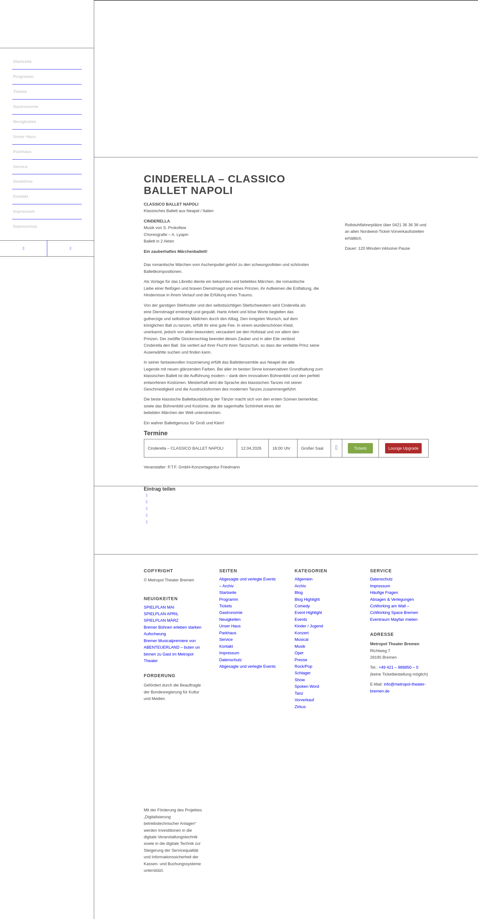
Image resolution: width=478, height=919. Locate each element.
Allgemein (304, 579)
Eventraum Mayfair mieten (394, 619)
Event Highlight (308, 612)
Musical (301, 639)
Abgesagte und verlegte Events (247, 666)
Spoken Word (307, 686)
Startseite (227, 592)
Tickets (225, 606)
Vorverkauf (304, 699)
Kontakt (226, 646)
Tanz (299, 693)
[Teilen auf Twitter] (147, 501)
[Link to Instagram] (70, 248)
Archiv (300, 586)
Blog (299, 592)
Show (300, 679)
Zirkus (300, 706)
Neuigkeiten (230, 619)
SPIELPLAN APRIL (161, 613)
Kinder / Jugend (309, 626)
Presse (301, 659)
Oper (299, 653)
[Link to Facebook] (23, 248)
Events (301, 619)
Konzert (302, 633)
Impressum (229, 653)
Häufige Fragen (384, 592)
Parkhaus (227, 633)
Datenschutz (230, 659)
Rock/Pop (303, 666)
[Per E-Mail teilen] (147, 522)
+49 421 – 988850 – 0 (398, 667)
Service (226, 639)
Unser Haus (230, 626)
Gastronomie (230, 612)
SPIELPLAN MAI (159, 607)
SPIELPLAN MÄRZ (161, 620)
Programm (228, 599)
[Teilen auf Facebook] (147, 495)
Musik (300, 646)
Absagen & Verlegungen (392, 599)
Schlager (303, 673)
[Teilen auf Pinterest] (147, 515)
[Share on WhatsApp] (147, 508)
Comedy (302, 606)
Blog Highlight (307, 599)
